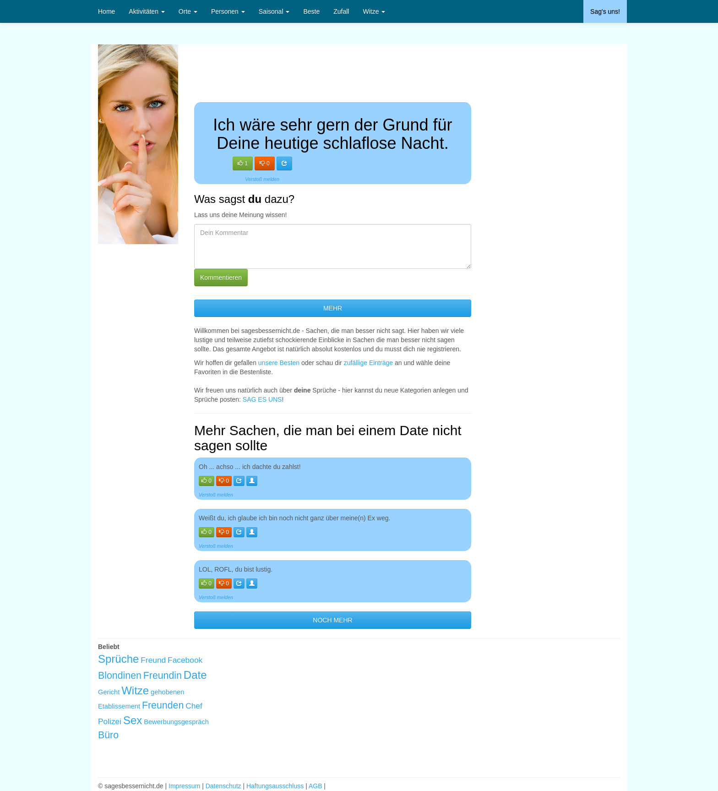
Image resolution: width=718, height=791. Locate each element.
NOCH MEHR (332, 620)
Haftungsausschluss (275, 786)
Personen (228, 11)
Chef (193, 705)
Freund (153, 660)
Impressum (184, 786)
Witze (374, 11)
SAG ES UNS (262, 399)
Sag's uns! (605, 11)
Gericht (109, 692)
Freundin (162, 675)
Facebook (185, 660)
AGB (315, 786)
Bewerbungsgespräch (176, 722)
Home (106, 11)
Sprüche (118, 659)
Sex (132, 720)
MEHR (332, 308)
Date (195, 675)
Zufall (341, 11)
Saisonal (274, 11)
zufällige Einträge (368, 362)
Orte (188, 11)
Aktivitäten (146, 11)
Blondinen (119, 675)
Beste (311, 11)
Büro (108, 735)
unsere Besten (278, 362)
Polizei (109, 721)
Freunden (163, 705)
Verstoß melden (262, 179)
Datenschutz (223, 786)
